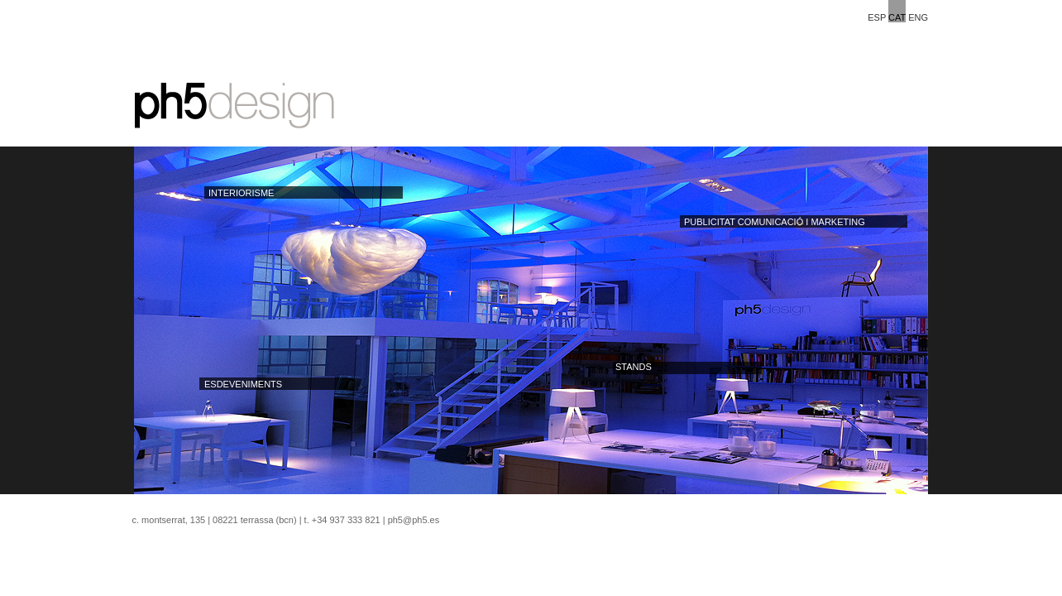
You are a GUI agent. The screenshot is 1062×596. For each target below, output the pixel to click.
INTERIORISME (241, 193)
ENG (918, 17)
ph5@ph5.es (414, 520)
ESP (877, 17)
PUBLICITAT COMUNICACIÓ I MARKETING (774, 222)
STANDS (633, 367)
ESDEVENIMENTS (243, 384)
